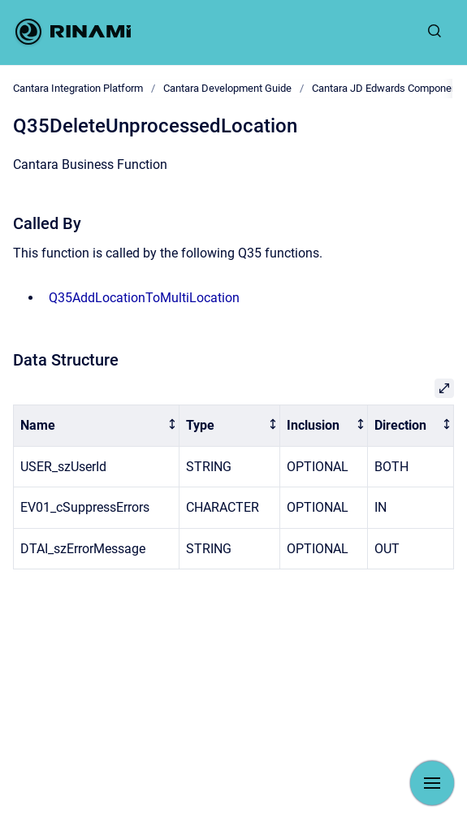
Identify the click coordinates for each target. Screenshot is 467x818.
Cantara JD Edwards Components (389, 88)
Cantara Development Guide (227, 88)
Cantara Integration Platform (78, 88)
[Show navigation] (432, 783)
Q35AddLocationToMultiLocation (144, 297)
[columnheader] (96, 426)
